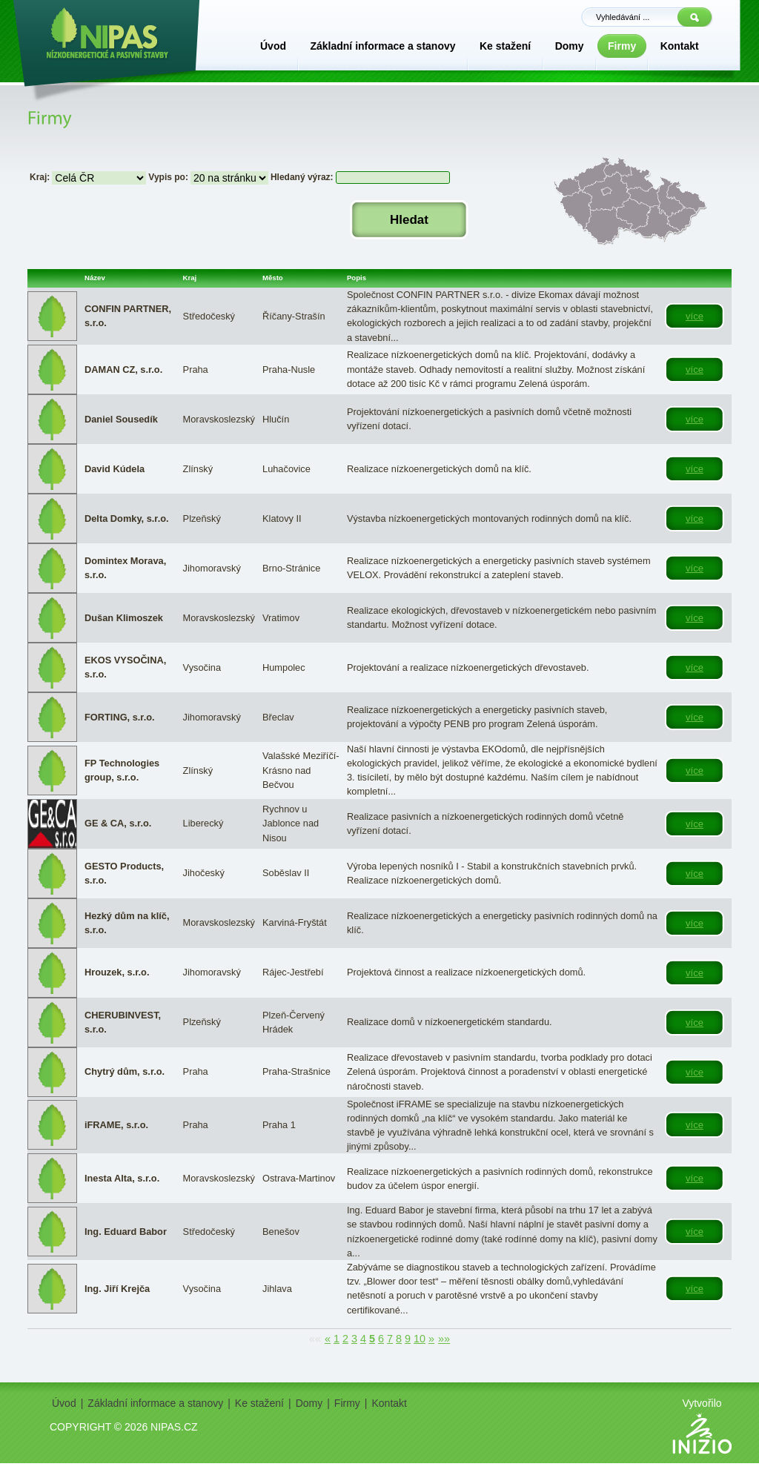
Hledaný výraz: (302, 177)
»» (444, 1339)
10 (419, 1339)
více (694, 316)
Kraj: (40, 177)
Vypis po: (168, 177)
